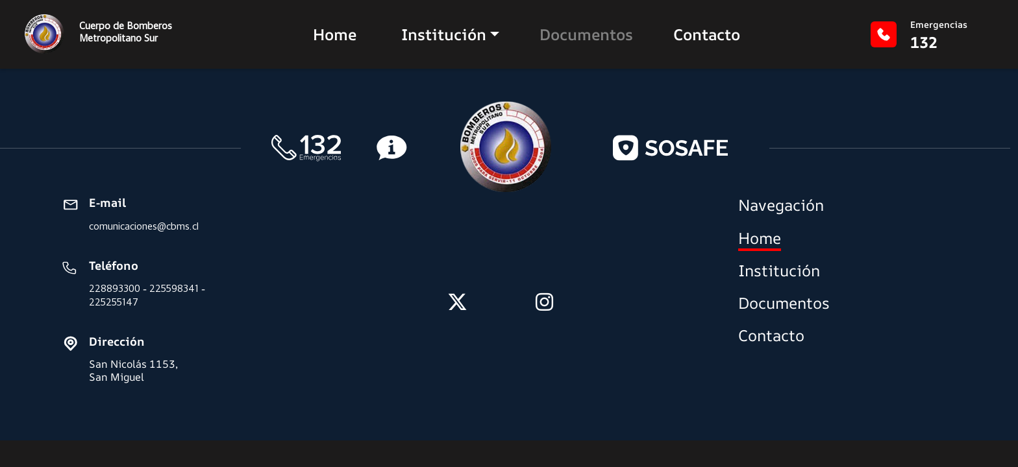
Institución (443, 34)
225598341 (174, 288)
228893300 (114, 288)
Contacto (706, 34)
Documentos (586, 34)
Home (334, 34)
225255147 (113, 302)
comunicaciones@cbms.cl (144, 226)
